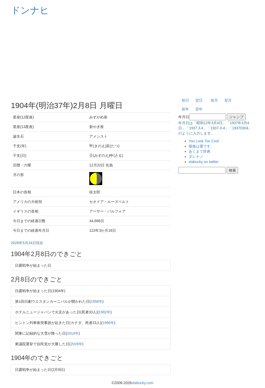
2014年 (73, 333)
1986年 (108, 323)
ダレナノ (196, 156)
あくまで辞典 (199, 151)
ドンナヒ (30, 10)
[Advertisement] (132, 57)
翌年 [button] (199, 109)
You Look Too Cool (204, 141)
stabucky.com (142, 383)
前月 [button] (214, 100)
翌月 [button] (228, 100)
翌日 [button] (199, 100)
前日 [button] (185, 100)
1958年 (96, 301)
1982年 (105, 312)
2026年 (76, 344)
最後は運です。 (201, 146)
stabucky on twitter (204, 162)
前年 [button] (185, 109)
